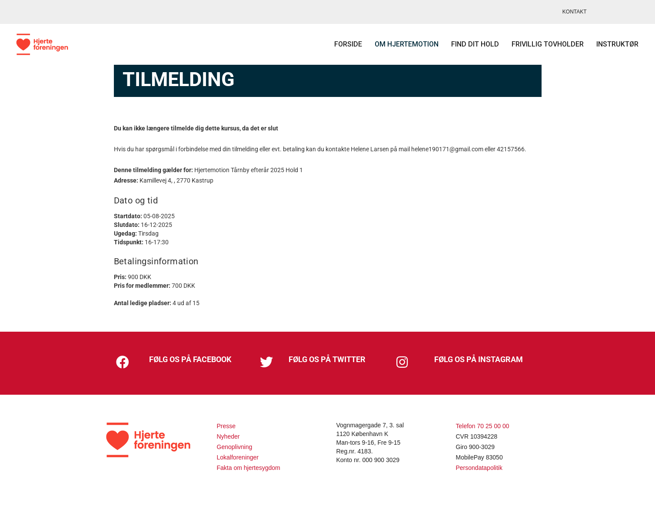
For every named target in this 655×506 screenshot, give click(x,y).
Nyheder (228, 436)
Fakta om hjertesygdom (248, 467)
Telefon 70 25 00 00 (482, 426)
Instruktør (610, 44)
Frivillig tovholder (541, 44)
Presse (226, 426)
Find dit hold (468, 44)
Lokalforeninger (238, 457)
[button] (123, 362)
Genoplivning (235, 446)
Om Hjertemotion (400, 44)
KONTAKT (574, 12)
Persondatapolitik (479, 467)
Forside (341, 44)
